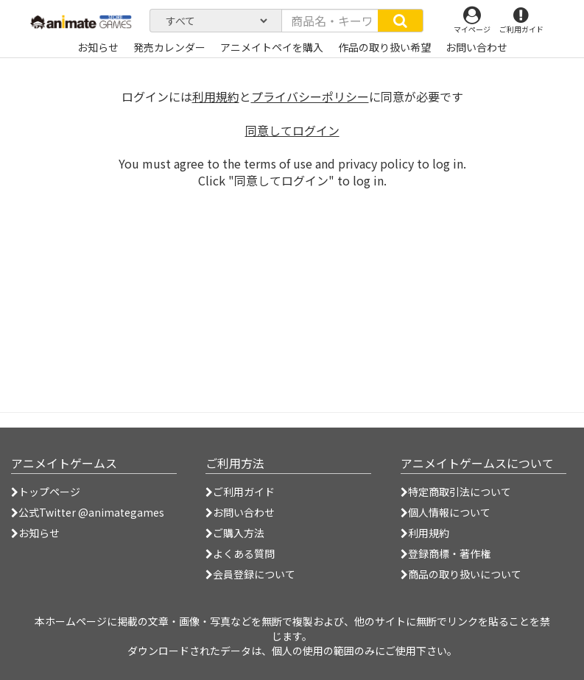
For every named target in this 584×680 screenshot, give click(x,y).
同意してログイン (292, 130)
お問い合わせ (240, 512)
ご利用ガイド (240, 491)
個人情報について (445, 512)
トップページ (45, 491)
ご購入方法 (234, 532)
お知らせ (35, 532)
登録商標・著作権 (445, 553)
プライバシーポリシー (310, 96)
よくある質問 (240, 553)
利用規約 (215, 96)
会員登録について (250, 574)
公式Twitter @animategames (91, 512)
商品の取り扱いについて (461, 574)
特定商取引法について (456, 491)
